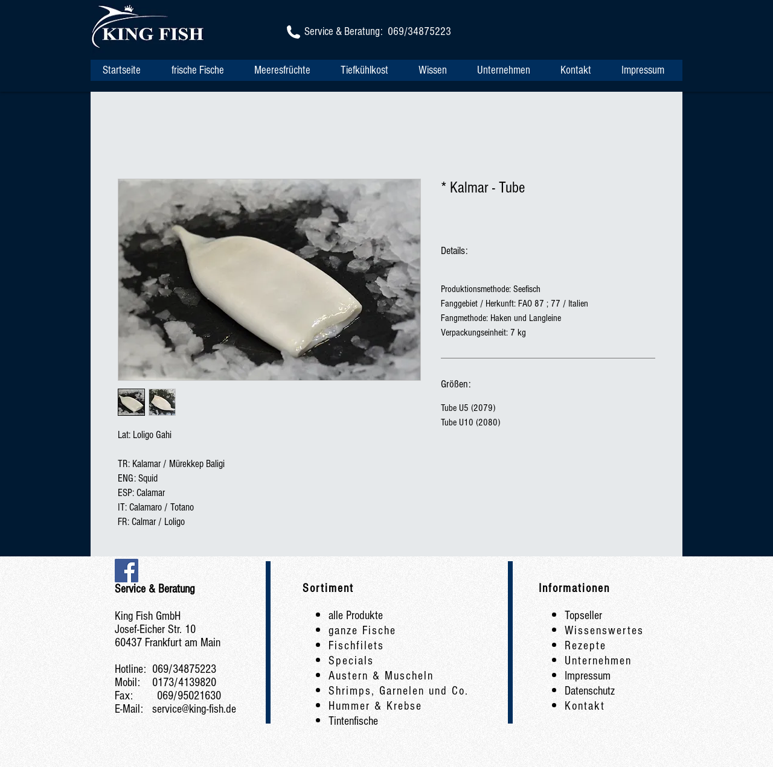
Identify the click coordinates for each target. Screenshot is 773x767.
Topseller (583, 615)
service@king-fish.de (194, 709)
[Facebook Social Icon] (126, 570)
